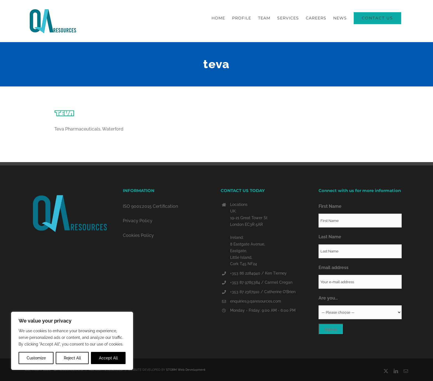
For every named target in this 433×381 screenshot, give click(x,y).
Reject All (72, 358)
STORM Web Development (185, 370)
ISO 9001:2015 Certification (150, 206)
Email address (333, 267)
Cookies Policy (138, 235)
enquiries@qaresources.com (255, 301)
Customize (36, 358)
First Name (330, 206)
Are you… (328, 298)
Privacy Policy (137, 220)
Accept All (108, 358)
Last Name (330, 236)
